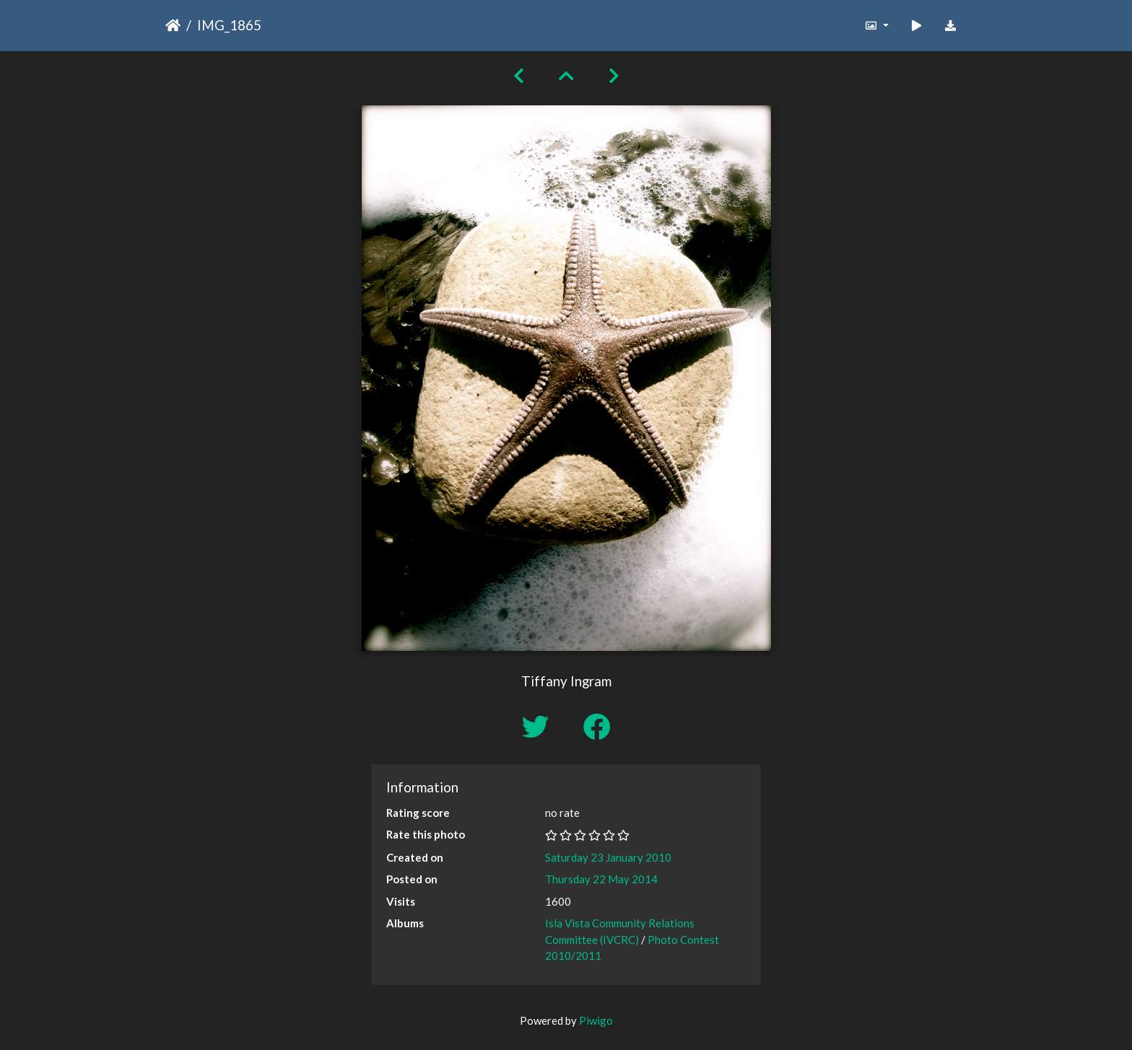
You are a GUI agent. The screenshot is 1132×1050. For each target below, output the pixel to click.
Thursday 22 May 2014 (601, 878)
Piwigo (596, 1020)
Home (172, 25)
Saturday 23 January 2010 (608, 857)
